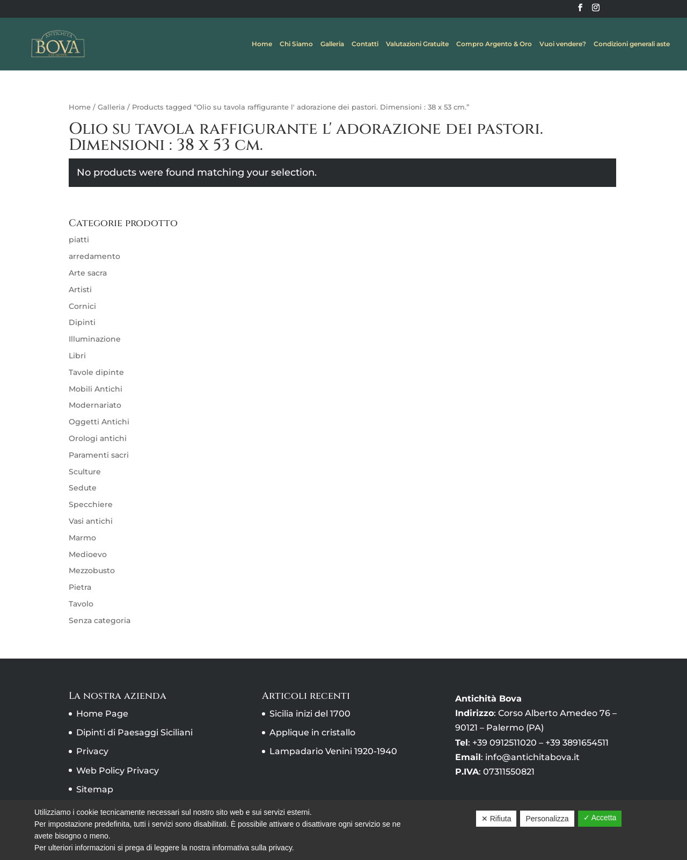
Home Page (102, 714)
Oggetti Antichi (99, 422)
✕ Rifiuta (496, 818)
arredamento (94, 256)
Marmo (82, 538)
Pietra (80, 587)
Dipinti (82, 322)
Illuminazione (95, 339)
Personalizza (546, 818)
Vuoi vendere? (562, 44)
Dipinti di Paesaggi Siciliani (134, 732)
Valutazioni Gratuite (417, 44)
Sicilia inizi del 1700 (309, 714)
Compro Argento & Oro (494, 44)
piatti (79, 239)
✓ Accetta (600, 817)
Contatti (365, 44)
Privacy (92, 751)
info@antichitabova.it (532, 757)
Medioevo (88, 554)
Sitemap (94, 789)
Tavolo (81, 604)
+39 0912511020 (504, 743)
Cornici (82, 306)
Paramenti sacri (99, 455)
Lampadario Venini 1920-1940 (333, 751)
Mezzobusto (92, 570)
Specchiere (91, 504)
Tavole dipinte (96, 372)
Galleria (332, 44)
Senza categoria (99, 620)
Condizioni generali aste (632, 44)
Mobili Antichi (95, 389)
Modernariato (95, 405)
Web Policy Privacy (117, 770)
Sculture (85, 471)
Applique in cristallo (312, 732)
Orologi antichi (98, 438)
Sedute (83, 488)
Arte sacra (88, 273)
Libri (77, 355)
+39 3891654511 (577, 743)
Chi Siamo (296, 44)
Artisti (80, 289)
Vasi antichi (91, 521)
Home (262, 44)
